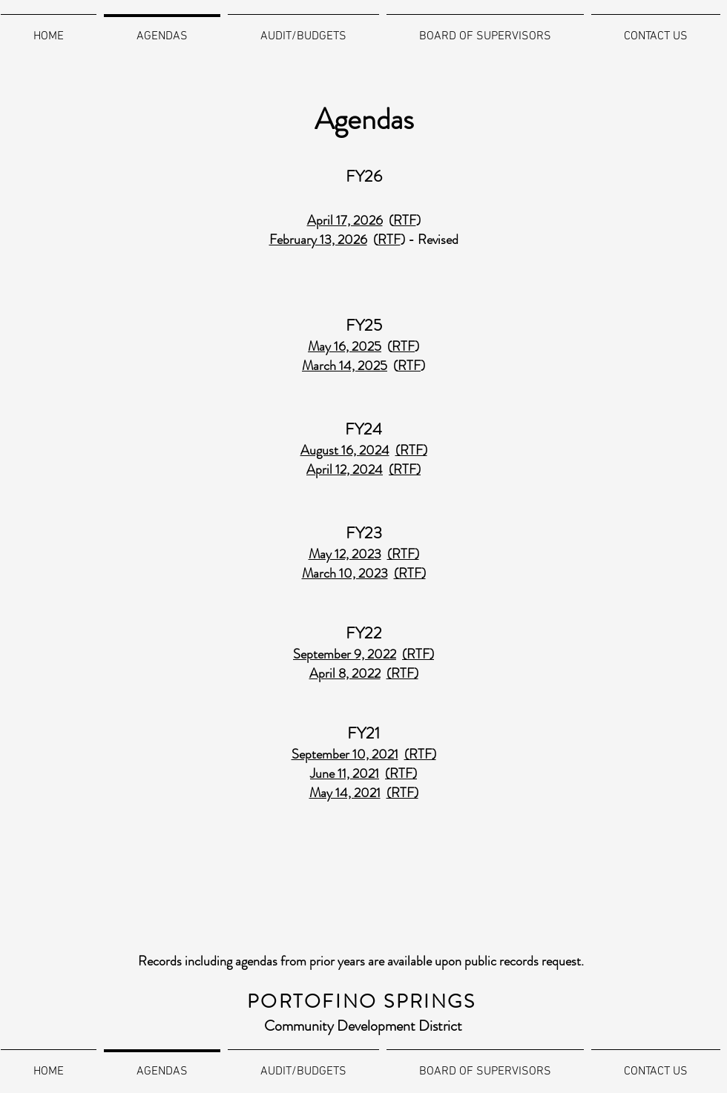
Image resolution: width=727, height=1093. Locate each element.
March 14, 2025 (344, 365)
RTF (389, 239)
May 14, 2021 (345, 792)
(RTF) (418, 654)
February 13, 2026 (318, 239)
